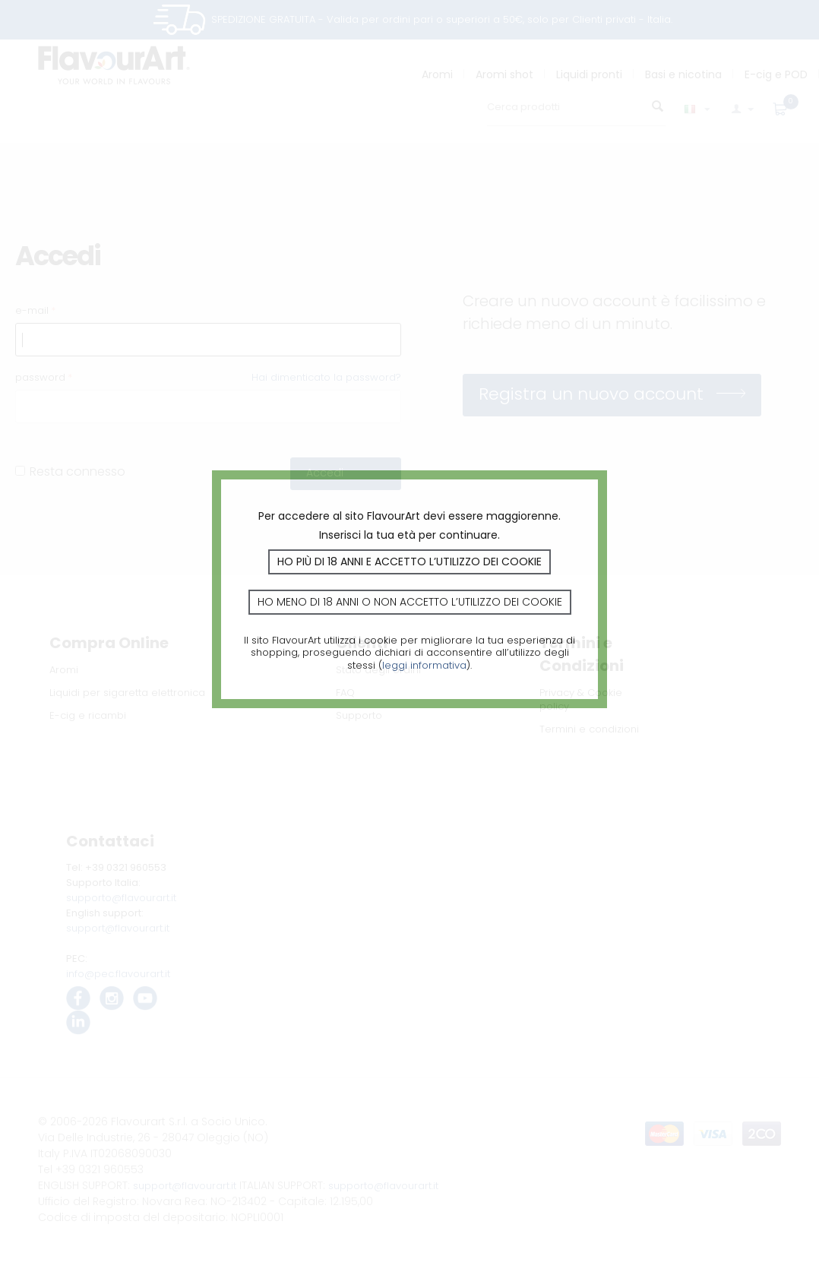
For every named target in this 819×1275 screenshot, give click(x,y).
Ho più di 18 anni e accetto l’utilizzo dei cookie (409, 561)
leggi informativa (424, 665)
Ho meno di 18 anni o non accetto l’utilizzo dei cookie (410, 601)
